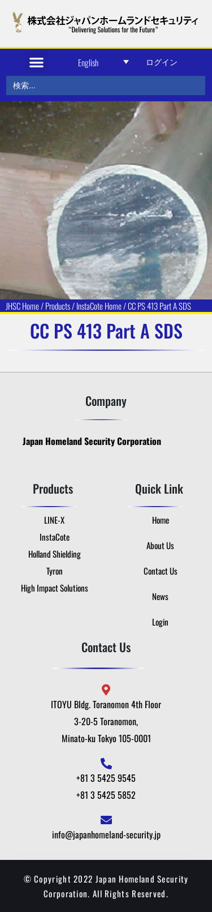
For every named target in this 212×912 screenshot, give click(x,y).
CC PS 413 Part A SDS (159, 305)
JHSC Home (22, 305)
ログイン (162, 61)
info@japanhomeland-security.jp (106, 834)
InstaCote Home (99, 305)
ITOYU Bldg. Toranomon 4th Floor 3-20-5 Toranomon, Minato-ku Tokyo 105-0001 (106, 721)
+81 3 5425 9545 (106, 778)
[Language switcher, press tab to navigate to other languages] (103, 62)
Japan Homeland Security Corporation (92, 441)
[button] (36, 62)
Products (57, 305)
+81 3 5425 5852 (106, 795)
